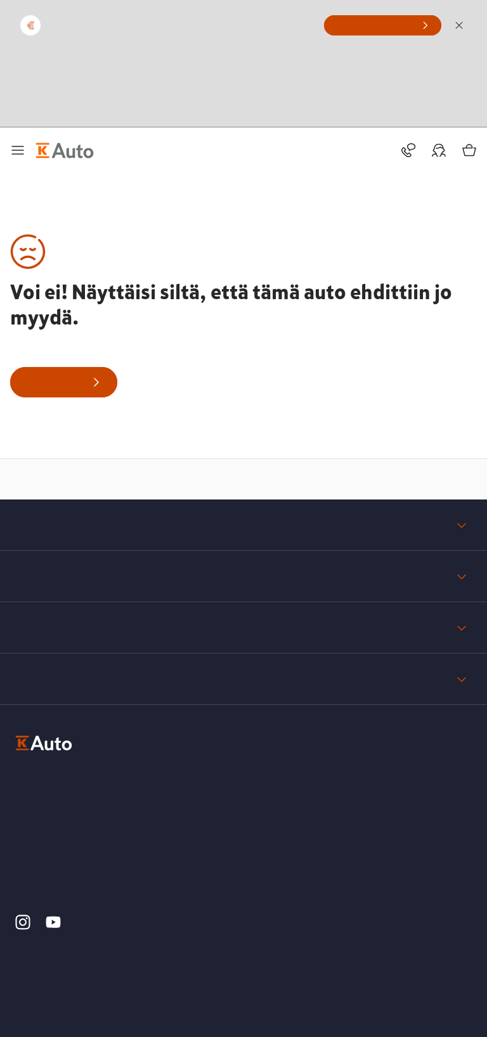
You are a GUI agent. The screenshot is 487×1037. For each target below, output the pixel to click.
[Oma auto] (438, 150)
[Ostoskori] (469, 150)
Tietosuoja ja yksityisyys (243, 627)
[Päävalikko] (17, 150)
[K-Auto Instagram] (22, 926)
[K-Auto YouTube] (53, 926)
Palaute (243, 679)
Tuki (243, 576)
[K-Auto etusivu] (65, 150)
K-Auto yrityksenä (243, 525)
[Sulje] (459, 25)
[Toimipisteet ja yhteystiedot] (408, 150)
